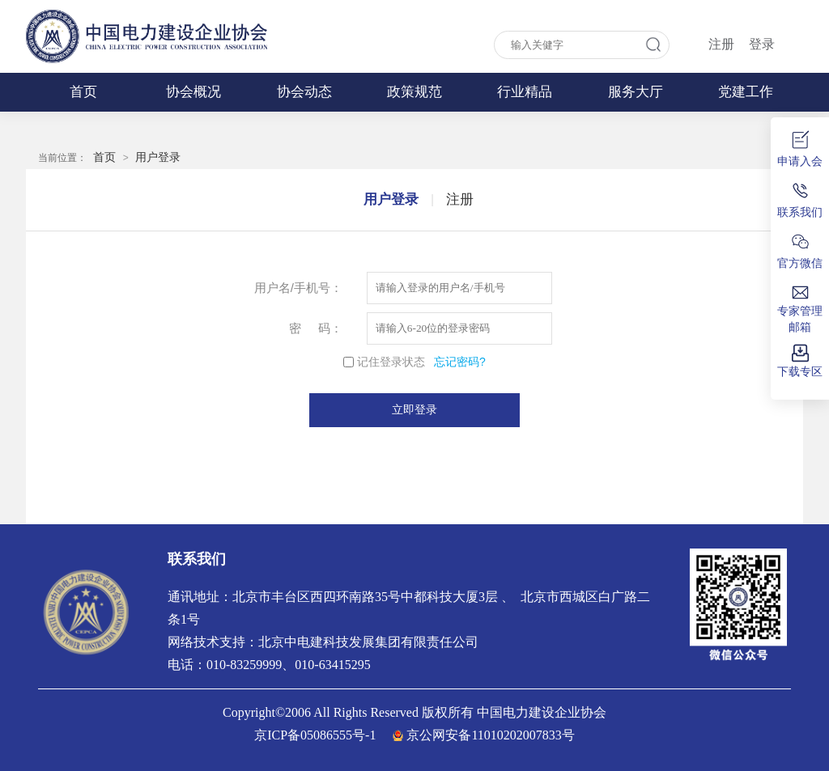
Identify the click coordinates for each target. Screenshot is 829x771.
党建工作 (745, 92)
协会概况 (193, 92)
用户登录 (158, 156)
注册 (721, 44)
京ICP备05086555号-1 (315, 735)
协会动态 (304, 92)
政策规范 (414, 92)
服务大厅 (635, 92)
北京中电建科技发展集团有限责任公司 (368, 642)
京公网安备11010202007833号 (490, 735)
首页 (83, 92)
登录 (762, 44)
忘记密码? (460, 361)
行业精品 (524, 92)
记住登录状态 (391, 361)
